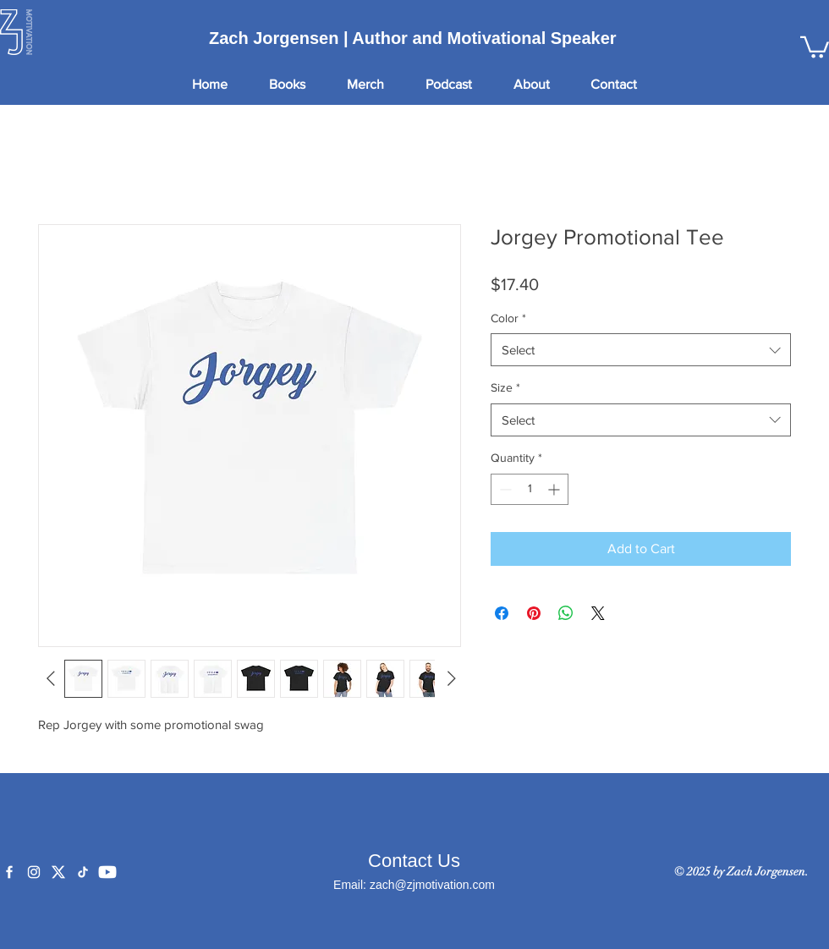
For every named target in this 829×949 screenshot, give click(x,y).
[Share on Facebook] (501, 613)
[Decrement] (503, 489)
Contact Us (414, 860)
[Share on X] (598, 613)
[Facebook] (9, 872)
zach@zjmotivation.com (432, 884)
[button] (814, 46)
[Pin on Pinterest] (534, 613)
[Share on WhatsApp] (566, 613)
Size (505, 387)
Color (508, 318)
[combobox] (641, 349)
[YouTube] (107, 872)
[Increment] (555, 489)
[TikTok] (83, 872)
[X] (58, 872)
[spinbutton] (529, 489)
